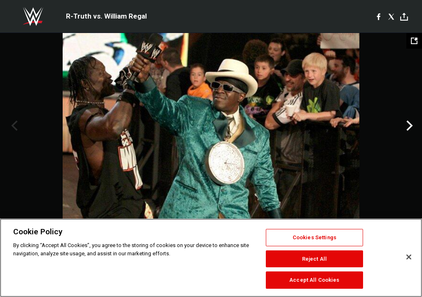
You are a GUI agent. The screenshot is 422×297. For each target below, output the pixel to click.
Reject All (314, 259)
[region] (211, 258)
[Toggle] (404, 17)
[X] (391, 16)
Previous (13, 125)
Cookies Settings (314, 237)
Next (408, 125)
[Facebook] (378, 16)
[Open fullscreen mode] (414, 41)
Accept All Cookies (314, 280)
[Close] (409, 257)
